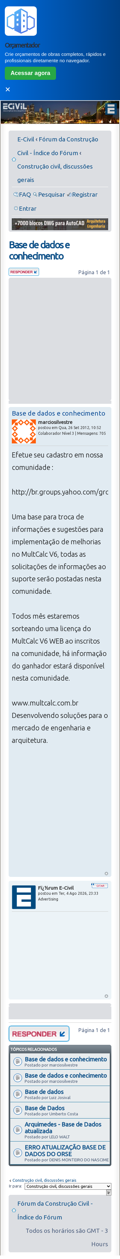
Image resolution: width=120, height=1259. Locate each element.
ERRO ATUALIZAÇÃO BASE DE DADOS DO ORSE (65, 1150)
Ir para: (15, 1186)
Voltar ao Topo (106, 873)
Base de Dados (45, 1108)
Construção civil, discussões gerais (44, 1180)
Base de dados (44, 1092)
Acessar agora (30, 73)
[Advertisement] (60, 339)
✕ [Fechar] (8, 90)
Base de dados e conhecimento (39, 250)
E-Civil (25, 139)
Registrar (85, 194)
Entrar (27, 208)
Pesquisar (51, 194)
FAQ (25, 194)
